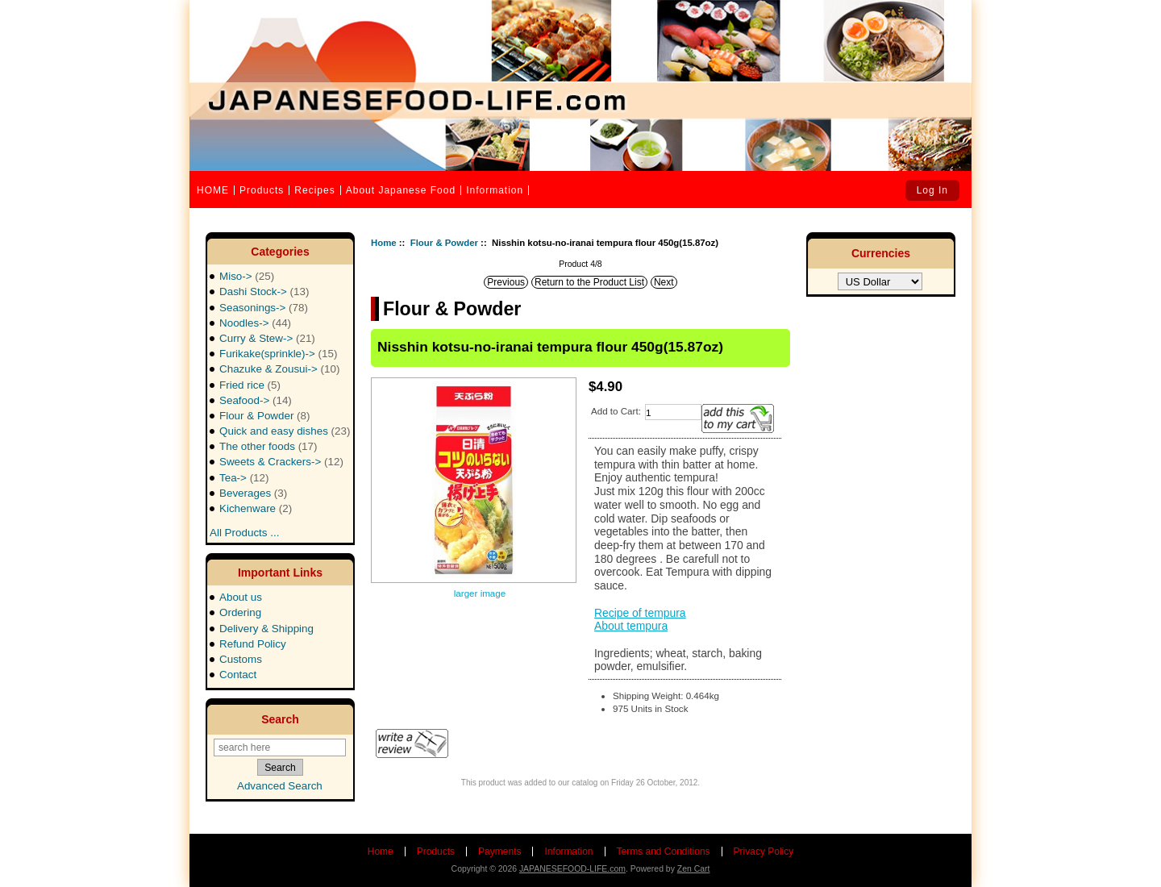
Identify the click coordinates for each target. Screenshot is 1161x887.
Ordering (240, 612)
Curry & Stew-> (267, 338)
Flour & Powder (444, 243)
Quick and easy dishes (284, 431)
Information (494, 190)
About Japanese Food (401, 190)
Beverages (253, 493)
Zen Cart (693, 868)
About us (240, 597)
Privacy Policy (764, 851)
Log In (932, 190)
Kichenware (255, 508)
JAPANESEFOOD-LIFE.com (572, 868)
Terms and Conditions (663, 851)
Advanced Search (279, 786)
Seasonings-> (263, 308)
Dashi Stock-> (264, 291)
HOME (213, 190)
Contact (237, 674)
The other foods (268, 446)
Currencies (880, 253)
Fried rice (250, 385)
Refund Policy (252, 644)
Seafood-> (255, 400)
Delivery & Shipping (266, 629)
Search (280, 719)
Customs (240, 659)
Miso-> (246, 276)
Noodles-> (255, 323)
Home (384, 243)
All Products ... (244, 528)
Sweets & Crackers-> (281, 462)
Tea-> (244, 478)
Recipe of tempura (640, 612)
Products (261, 190)
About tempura (631, 625)
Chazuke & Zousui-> (279, 369)
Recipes (314, 190)
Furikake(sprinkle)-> (278, 354)
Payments (499, 851)
